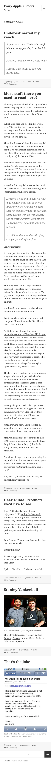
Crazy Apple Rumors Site (19, 8)
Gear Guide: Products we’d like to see (23, 502)
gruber (30, 630)
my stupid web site (18, 340)
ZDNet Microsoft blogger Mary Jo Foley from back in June (26, 48)
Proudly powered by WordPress (16, 761)
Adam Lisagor (20, 634)
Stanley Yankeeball (21, 589)
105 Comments (12, 652)
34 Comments (11, 580)
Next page (47, 754)
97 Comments (11, 84)
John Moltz (27, 81)
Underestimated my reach (22, 35)
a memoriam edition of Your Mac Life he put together (25, 334)
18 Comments (11, 491)
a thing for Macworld (31, 514)
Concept (16, 638)
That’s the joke (17, 661)
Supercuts (19, 641)
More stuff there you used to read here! (22, 95)
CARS (37, 81)
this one (13, 350)
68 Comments (11, 748)
